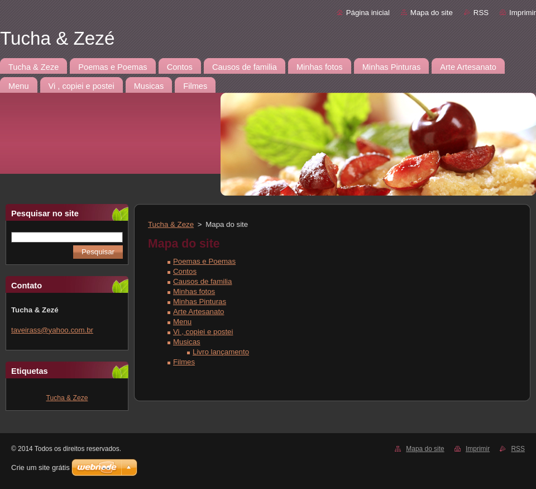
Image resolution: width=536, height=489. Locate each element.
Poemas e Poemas (204, 261)
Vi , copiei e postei (203, 331)
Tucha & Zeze (67, 398)
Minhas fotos (194, 291)
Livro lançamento (221, 352)
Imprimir (522, 12)
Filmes (184, 362)
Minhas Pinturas (199, 301)
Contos (185, 271)
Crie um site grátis (40, 467)
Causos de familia (202, 281)
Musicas (186, 342)
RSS (481, 12)
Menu (182, 321)
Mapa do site (431, 12)
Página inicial (368, 12)
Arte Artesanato (198, 311)
